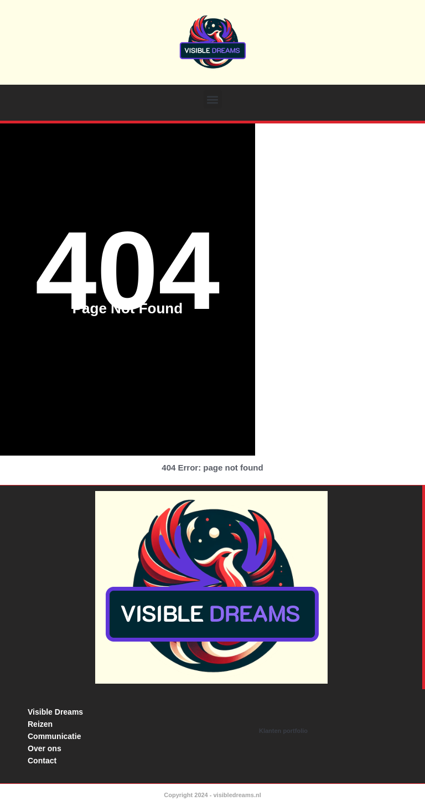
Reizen (40, 724)
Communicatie (54, 736)
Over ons (44, 748)
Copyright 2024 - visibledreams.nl (212, 795)
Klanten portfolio (283, 730)
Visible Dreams (55, 711)
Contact (42, 760)
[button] (213, 99)
